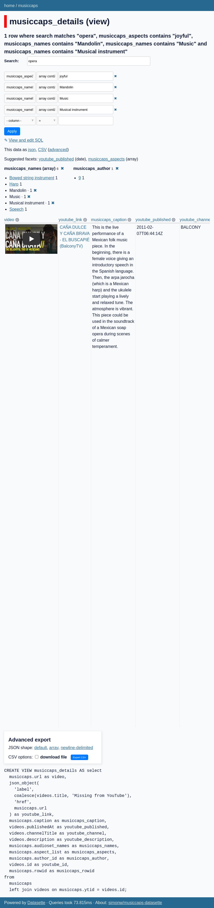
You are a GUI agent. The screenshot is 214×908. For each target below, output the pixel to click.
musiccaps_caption (109, 219)
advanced (58, 149)
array (53, 747)
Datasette (36, 902)
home (9, 5)
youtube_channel (195, 219)
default (40, 747)
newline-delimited (77, 747)
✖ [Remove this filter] (115, 76)
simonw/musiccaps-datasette (135, 902)
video (9, 219)
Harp (14, 184)
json (32, 149)
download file (51, 757)
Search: (11, 61)
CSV (42, 149)
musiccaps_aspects (106, 159)
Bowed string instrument (31, 178)
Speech (16, 209)
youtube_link (70, 219)
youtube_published (56, 159)
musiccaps (28, 5)
